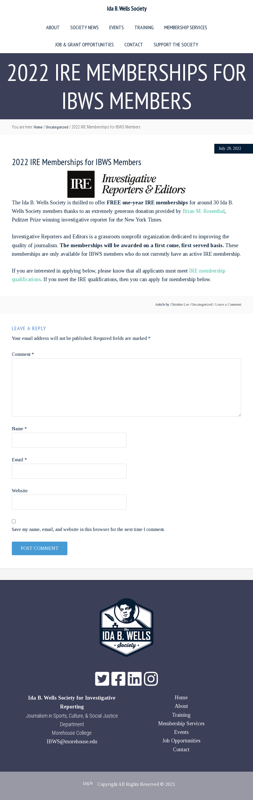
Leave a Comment (228, 304)
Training (181, 715)
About (181, 706)
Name (19, 428)
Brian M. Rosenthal (204, 211)
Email (19, 459)
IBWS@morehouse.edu (72, 741)
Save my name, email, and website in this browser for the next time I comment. (88, 529)
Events (181, 732)
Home (181, 697)
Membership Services (181, 723)
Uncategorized (202, 304)
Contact (181, 749)
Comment (23, 354)
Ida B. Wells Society (127, 8)
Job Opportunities (181, 741)
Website (20, 490)
